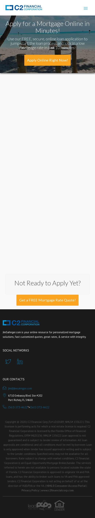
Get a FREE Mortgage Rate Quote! (47, 300)
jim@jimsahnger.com (20, 388)
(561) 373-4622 (18, 407)
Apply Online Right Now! (47, 60)
